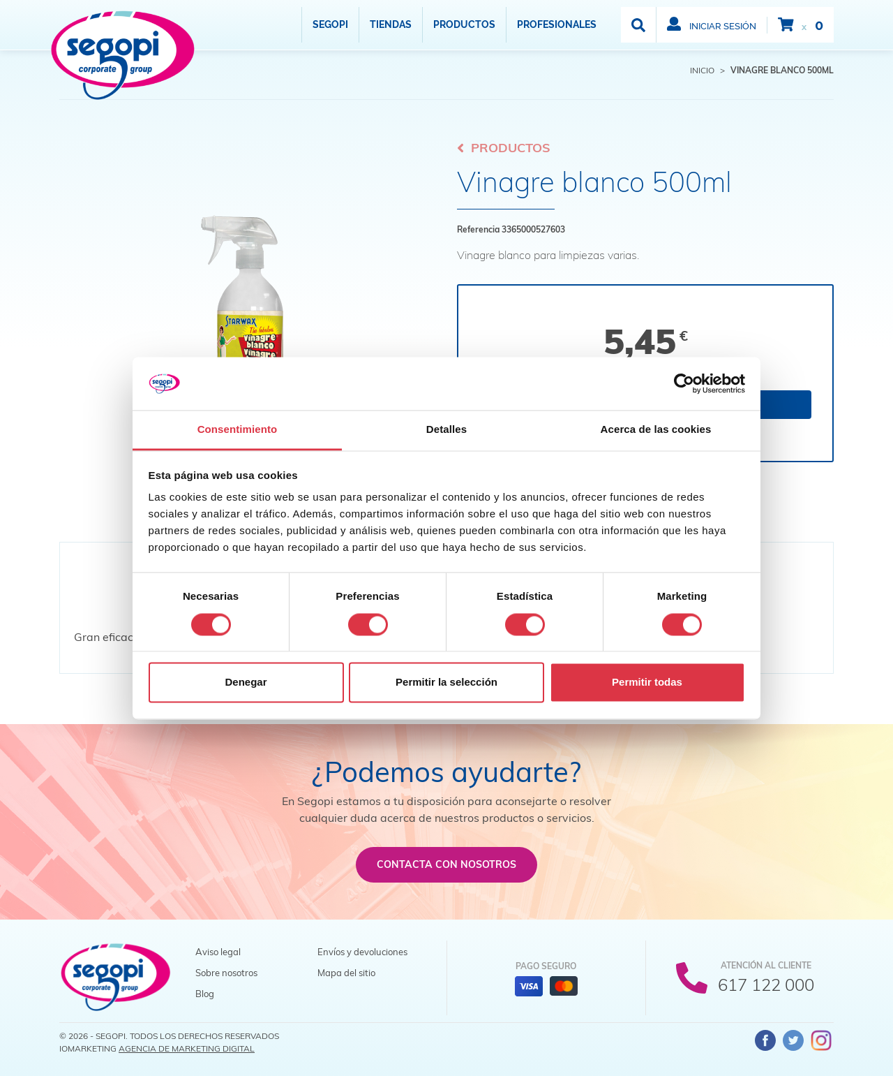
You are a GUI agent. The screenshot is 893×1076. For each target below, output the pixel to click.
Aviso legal (218, 951)
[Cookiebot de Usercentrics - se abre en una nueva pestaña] (684, 383)
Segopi (330, 24)
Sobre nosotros (226, 972)
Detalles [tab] (446, 430)
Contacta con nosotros (446, 864)
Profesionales (556, 24)
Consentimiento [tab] (237, 430)
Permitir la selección (446, 682)
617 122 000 (766, 984)
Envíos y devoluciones (362, 951)
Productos (464, 24)
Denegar (246, 682)
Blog (204, 993)
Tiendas (391, 24)
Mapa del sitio (346, 972)
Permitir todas (647, 682)
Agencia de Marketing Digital (187, 1048)
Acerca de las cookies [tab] (656, 430)
